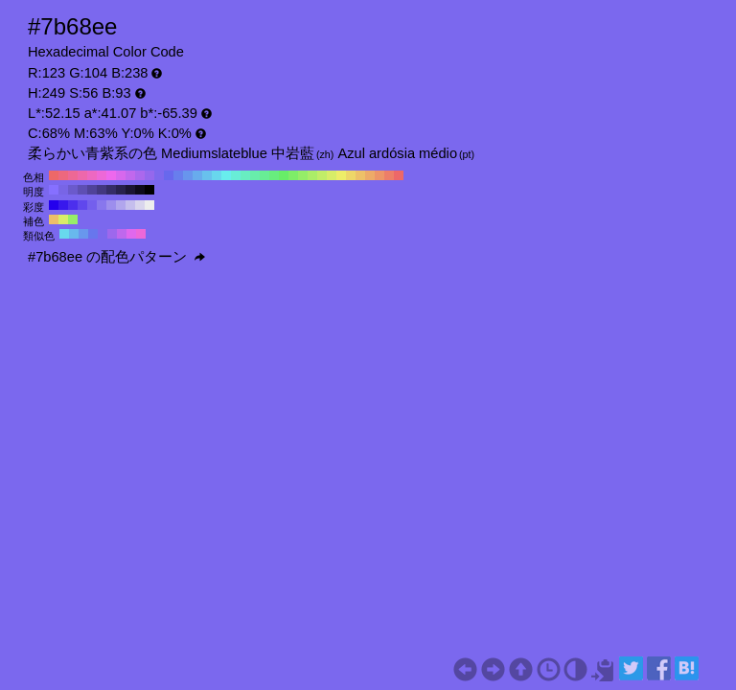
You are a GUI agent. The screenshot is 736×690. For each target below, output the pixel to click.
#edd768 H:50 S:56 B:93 (351, 175)
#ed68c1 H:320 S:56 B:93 (92, 175)
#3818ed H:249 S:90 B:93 (63, 205)
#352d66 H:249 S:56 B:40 (111, 190)
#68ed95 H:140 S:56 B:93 (264, 175)
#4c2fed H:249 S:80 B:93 (73, 205)
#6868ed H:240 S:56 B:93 (168, 175)
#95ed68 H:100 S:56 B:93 (303, 175)
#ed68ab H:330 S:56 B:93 (82, 175)
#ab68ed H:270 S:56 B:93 (140, 175)
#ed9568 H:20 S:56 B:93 (379, 175)
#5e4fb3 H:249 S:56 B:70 (82, 190)
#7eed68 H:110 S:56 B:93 (293, 175)
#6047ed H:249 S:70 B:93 (82, 205)
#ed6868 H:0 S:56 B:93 (398, 175)
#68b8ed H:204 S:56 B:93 (74, 234)
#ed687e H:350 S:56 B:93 (63, 175)
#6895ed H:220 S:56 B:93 (188, 175)
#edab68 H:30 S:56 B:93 (370, 175)
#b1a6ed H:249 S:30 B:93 (121, 205)
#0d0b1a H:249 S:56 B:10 (140, 190)
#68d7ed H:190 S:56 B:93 (216, 175)
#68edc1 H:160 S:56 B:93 (245, 175)
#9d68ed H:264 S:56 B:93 (112, 234)
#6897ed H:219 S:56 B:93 (83, 234)
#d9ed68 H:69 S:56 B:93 (63, 219)
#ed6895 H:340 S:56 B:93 (73, 175)
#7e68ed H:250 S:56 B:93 (159, 175)
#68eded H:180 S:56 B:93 (226, 175)
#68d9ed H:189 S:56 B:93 (64, 234)
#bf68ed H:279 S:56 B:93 (121, 234)
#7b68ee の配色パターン (116, 256)
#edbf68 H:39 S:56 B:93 (53, 219)
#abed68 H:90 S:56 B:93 (312, 175)
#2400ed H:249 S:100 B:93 (53, 205)
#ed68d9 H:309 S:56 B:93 (141, 234)
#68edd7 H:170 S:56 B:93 (236, 175)
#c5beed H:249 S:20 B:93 (130, 205)
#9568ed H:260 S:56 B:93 (149, 175)
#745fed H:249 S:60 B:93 (92, 205)
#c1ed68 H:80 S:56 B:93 (322, 175)
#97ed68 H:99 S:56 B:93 (73, 219)
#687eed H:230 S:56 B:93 (178, 175)
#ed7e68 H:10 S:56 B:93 (389, 175)
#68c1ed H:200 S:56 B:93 (207, 175)
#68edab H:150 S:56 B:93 (255, 175)
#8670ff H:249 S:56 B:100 (53, 190)
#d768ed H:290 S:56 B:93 (121, 175)
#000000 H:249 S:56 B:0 (149, 190)
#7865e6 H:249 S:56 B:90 (63, 190)
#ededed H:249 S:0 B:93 (149, 205)
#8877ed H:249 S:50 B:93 (101, 205)
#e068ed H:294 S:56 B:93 (131, 234)
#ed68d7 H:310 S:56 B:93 (101, 175)
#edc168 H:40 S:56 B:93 (360, 175)
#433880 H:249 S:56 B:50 (101, 190)
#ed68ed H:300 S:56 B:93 (111, 175)
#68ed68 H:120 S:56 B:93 (283, 175)
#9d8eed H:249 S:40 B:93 (111, 205)
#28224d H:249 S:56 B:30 (121, 190)
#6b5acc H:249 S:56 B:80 (73, 190)
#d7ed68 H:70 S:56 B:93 (331, 175)
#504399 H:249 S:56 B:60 (92, 190)
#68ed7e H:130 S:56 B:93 (274, 175)
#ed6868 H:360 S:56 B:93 (53, 175)
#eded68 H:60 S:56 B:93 (341, 175)
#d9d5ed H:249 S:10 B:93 (140, 205)
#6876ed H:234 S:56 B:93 (93, 234)
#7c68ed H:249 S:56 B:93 (102, 234)
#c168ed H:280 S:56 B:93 (130, 175)
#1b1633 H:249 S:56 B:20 (130, 190)
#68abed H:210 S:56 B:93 (197, 175)
